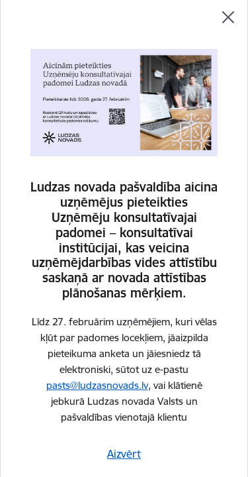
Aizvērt (124, 453)
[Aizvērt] (228, 17)
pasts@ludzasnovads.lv (97, 385)
